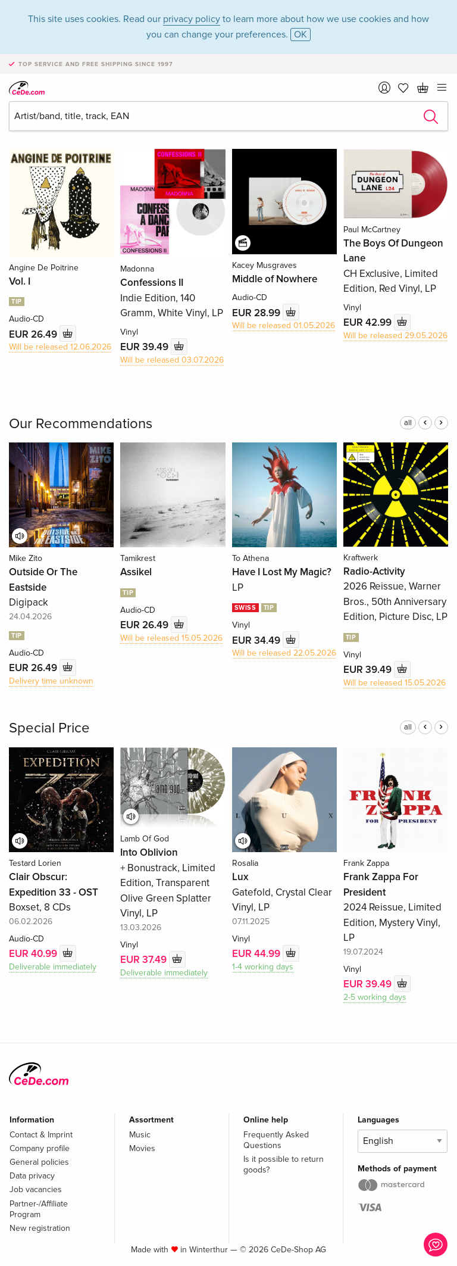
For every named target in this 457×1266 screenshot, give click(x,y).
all (408, 423)
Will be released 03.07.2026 (172, 360)
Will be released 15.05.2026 (171, 638)
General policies (39, 1162)
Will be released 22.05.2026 (284, 653)
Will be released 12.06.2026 (60, 347)
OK (300, 34)
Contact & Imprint (41, 1135)
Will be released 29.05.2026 (395, 335)
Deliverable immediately (52, 967)
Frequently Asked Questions (276, 1140)
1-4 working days (262, 967)
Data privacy (32, 1176)
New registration (40, 1228)
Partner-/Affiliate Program (39, 1209)
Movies (142, 1148)
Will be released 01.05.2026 (283, 325)
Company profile (40, 1148)
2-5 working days (374, 997)
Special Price (49, 728)
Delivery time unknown (51, 681)
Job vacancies (36, 1189)
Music (140, 1135)
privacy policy (191, 19)
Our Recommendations (80, 423)
